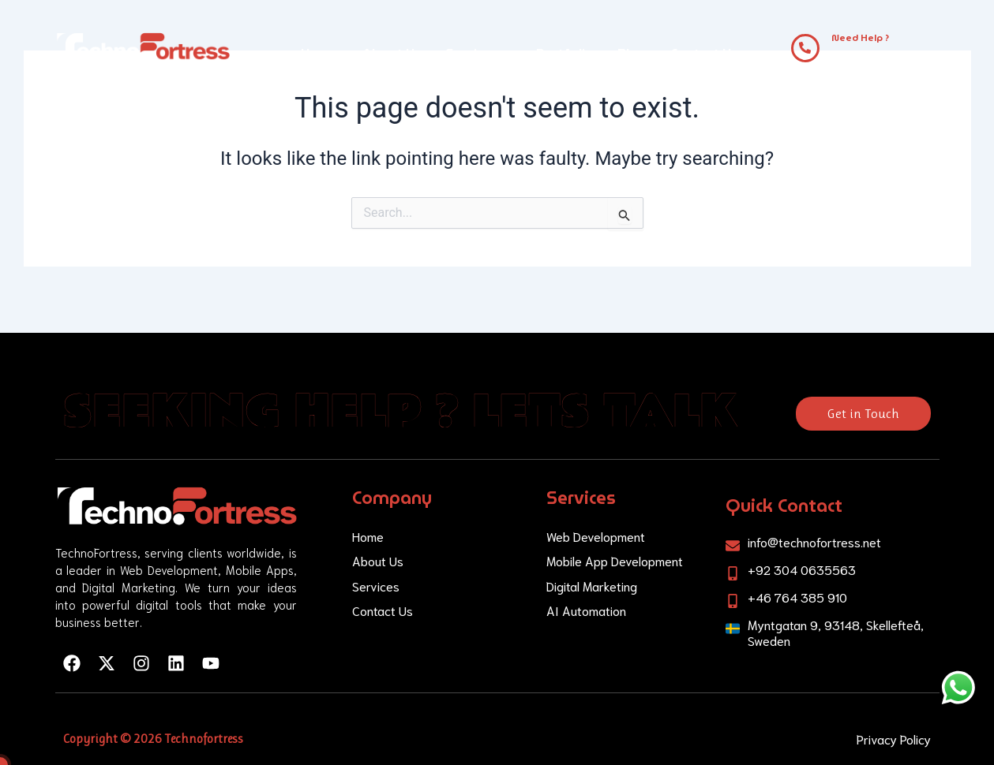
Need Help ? (860, 37)
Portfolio (565, 53)
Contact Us (704, 53)
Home (320, 53)
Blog (632, 53)
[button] (478, 53)
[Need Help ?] (805, 48)
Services (478, 53)
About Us (392, 53)
